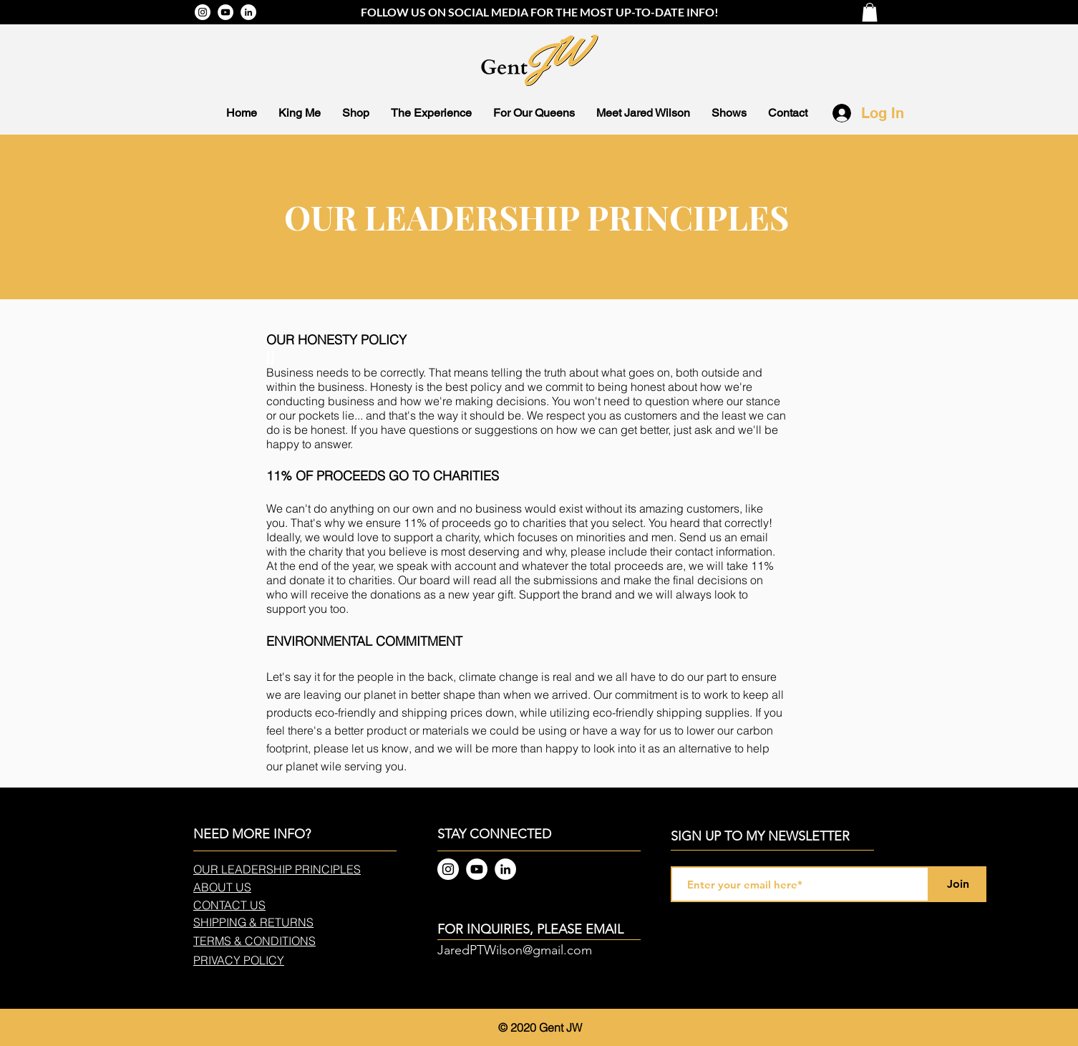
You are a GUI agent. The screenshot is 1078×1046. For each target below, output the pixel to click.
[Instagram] (202, 12)
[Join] (957, 884)
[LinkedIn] (248, 12)
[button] (870, 12)
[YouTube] (225, 12)
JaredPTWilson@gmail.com (514, 950)
